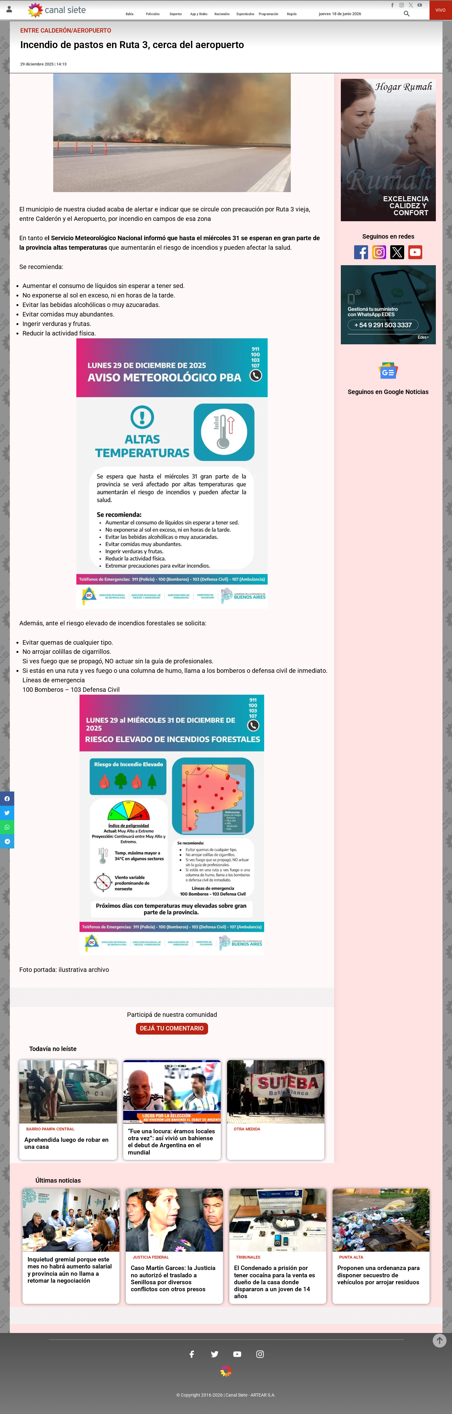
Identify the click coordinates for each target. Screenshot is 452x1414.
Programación (268, 14)
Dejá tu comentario (172, 1028)
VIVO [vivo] (441, 10)
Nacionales (222, 14)
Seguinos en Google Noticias (388, 394)
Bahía (129, 14)
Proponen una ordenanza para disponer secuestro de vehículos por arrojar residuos (378, 1275)
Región (291, 14)
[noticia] (68, 1091)
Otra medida (247, 1129)
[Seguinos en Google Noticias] (388, 371)
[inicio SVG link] (226, 1372)
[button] (7, 798)
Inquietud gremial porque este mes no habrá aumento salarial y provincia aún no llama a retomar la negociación (70, 1270)
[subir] (440, 1340)
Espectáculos (245, 14)
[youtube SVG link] (420, 6)
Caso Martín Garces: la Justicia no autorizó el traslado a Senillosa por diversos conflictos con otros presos (173, 1279)
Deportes (176, 14)
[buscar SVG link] (407, 15)
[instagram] (379, 252)
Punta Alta (351, 1257)
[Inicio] (56, 10)
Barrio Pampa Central (50, 1129)
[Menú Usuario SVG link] (9, 10)
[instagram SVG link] (402, 6)
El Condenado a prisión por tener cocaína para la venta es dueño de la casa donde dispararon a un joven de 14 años (274, 1282)
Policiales (153, 14)
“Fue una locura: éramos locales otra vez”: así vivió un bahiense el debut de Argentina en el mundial (171, 1142)
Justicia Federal (151, 1257)
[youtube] (415, 252)
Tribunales (248, 1257)
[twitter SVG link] (411, 6)
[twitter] (397, 252)
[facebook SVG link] (393, 6)
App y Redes (198, 14)
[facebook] (361, 252)
